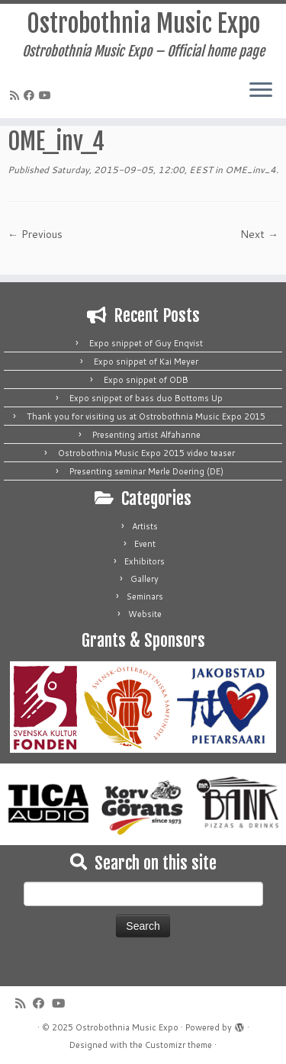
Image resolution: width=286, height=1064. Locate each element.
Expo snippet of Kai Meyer (146, 361)
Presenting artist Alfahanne (146, 435)
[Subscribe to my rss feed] (17, 95)
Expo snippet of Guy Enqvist (146, 343)
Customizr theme (178, 1045)
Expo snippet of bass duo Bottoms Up (146, 398)
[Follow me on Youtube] (47, 95)
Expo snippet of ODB (146, 380)
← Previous (35, 234)
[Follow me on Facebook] (31, 95)
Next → (259, 234)
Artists (145, 526)
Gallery (144, 579)
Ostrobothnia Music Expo (143, 23)
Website (145, 614)
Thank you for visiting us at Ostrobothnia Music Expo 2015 (146, 416)
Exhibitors (144, 561)
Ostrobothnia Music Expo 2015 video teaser (146, 453)
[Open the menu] (260, 90)
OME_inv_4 (249, 169)
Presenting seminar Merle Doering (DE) (146, 471)
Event (145, 544)
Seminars (145, 596)
